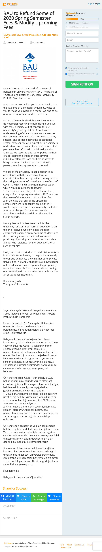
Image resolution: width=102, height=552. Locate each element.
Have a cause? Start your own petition (82, 102)
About (69, 545)
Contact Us (79, 545)
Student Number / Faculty (76, 46)
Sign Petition (82, 84)
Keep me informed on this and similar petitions (80, 75)
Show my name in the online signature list (77, 69)
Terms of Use (65, 547)
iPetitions (51, 4)
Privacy (89, 545)
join (98, 3)
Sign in (91, 3)
